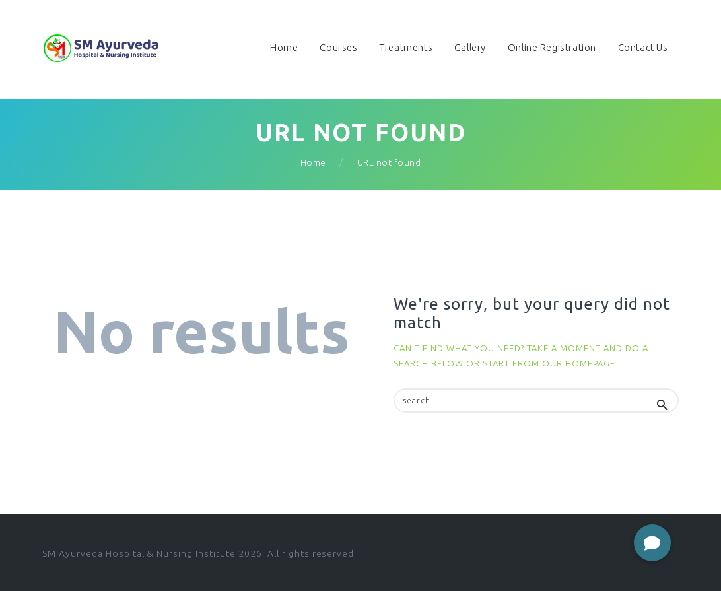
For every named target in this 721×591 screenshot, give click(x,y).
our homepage (578, 363)
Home (313, 162)
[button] (652, 542)
